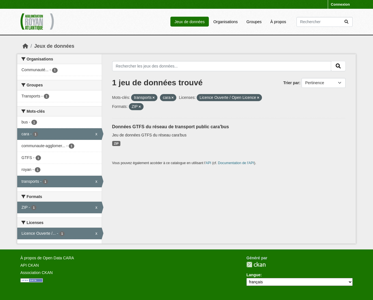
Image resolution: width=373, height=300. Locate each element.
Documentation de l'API (236, 163)
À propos (278, 21)
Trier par (291, 83)
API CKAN (29, 265)
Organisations (225, 21)
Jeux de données (189, 21)
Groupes (254, 21)
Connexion (340, 4)
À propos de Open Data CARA (47, 258)
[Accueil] (25, 46)
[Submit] (346, 22)
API (208, 163)
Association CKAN (36, 272)
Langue (253, 275)
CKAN (256, 265)
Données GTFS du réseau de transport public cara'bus (170, 126)
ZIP (116, 143)
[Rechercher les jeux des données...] (324, 22)
